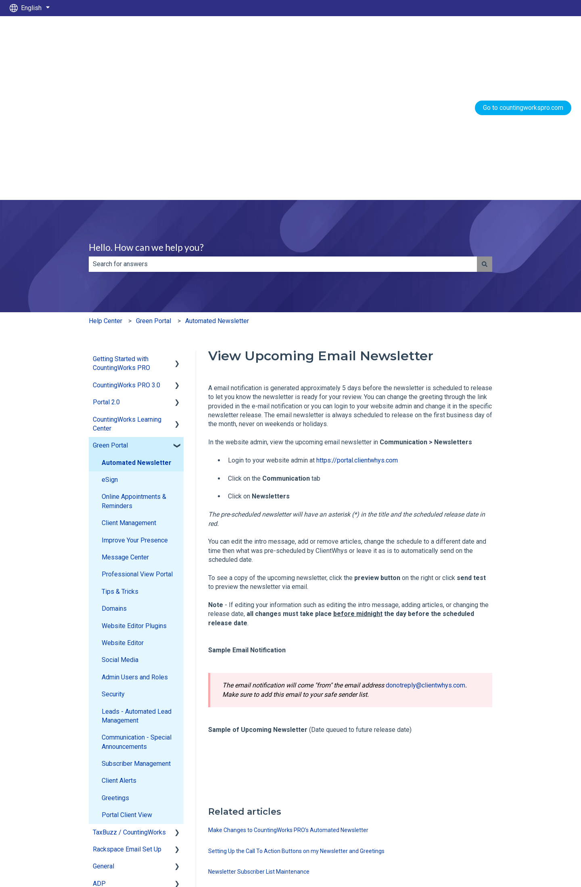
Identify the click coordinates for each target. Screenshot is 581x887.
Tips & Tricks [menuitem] (120, 452)
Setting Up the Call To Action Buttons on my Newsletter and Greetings (296, 712)
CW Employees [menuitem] (114, 761)
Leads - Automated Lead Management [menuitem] (136, 577)
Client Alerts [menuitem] (119, 641)
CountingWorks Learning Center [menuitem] (127, 285)
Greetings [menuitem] (115, 659)
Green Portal (153, 182)
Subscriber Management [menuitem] (136, 624)
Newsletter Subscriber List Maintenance (258, 732)
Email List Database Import (242, 753)
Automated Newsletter (217, 182)
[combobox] (283, 125)
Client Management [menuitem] (129, 384)
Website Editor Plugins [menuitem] (134, 487)
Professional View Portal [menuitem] (137, 435)
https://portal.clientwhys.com (357, 321)
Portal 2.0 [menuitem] (106, 263)
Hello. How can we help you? (146, 108)
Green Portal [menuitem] (110, 306)
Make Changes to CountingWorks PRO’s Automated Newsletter (288, 691)
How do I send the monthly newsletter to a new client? (276, 774)
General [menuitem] (103, 727)
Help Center (105, 182)
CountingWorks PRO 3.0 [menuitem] (126, 246)
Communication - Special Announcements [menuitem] (136, 603)
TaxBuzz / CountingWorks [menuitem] (129, 693)
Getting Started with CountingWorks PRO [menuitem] (121, 224)
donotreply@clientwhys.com (425, 546)
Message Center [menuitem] (125, 418)
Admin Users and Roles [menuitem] (135, 538)
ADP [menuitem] (99, 744)
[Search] (484, 125)
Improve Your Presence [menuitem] (135, 401)
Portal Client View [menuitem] (127, 676)
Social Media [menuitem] (120, 521)
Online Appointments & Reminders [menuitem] (134, 362)
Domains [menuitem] (114, 469)
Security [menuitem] (113, 555)
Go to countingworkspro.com (523, 38)
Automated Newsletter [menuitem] (136, 324)
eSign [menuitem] (110, 341)
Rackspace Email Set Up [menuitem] (127, 710)
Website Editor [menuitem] (123, 504)
